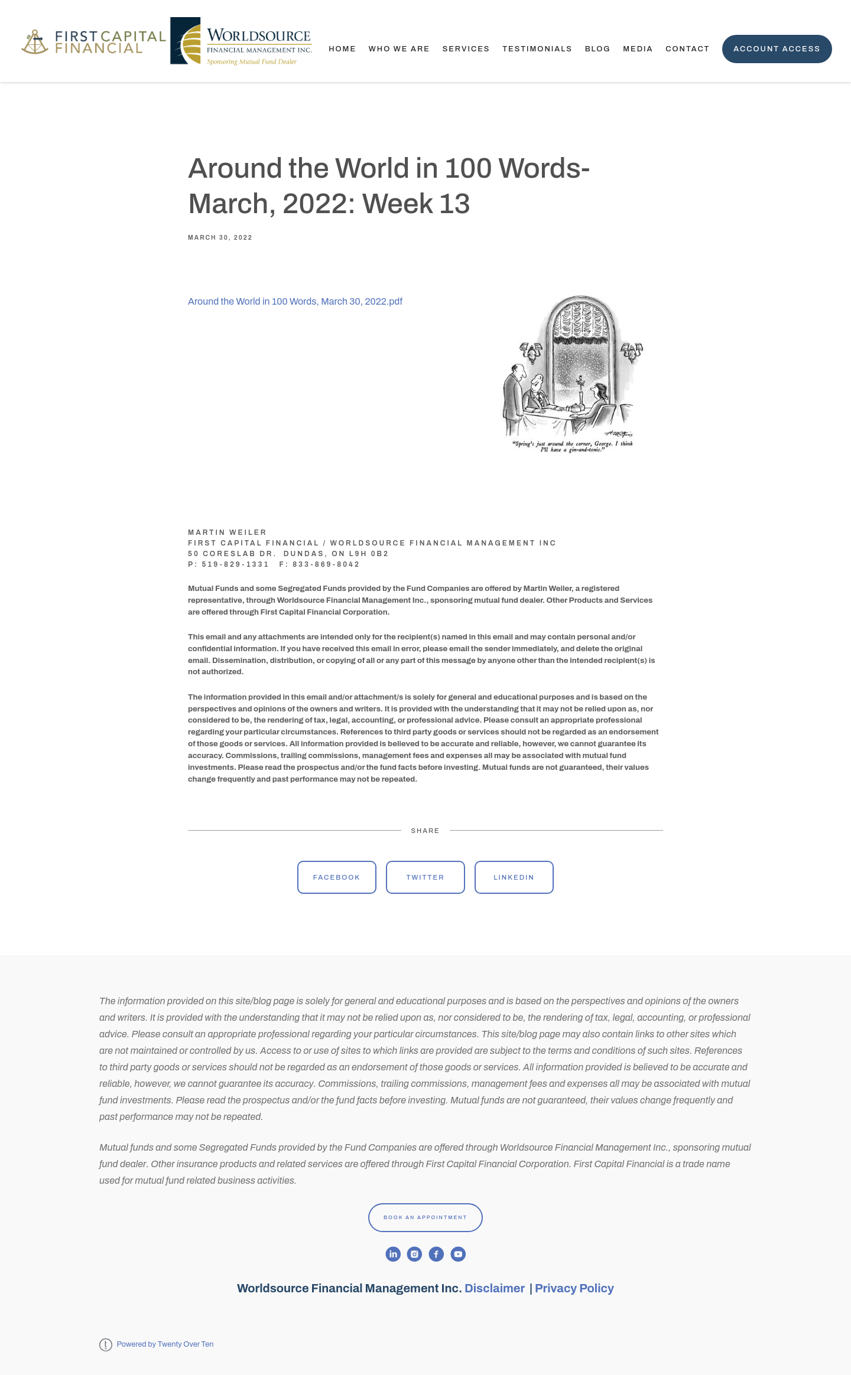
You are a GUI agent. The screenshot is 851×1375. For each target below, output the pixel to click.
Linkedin (514, 877)
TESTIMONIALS (537, 49)
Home (342, 49)
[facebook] (436, 1254)
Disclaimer (496, 1288)
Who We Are (399, 49)
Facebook (336, 877)
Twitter (425, 877)
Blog (598, 49)
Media (638, 49)
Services (467, 49)
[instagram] (415, 1254)
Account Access (777, 49)
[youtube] (458, 1254)
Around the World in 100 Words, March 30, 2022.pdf (295, 301)
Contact (687, 49)
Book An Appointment (425, 1217)
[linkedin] (393, 1254)
